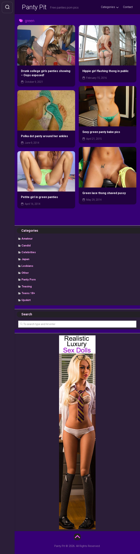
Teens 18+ (28, 293)
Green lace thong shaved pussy (104, 193)
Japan (25, 259)
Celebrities (29, 252)
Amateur (27, 239)
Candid (26, 246)
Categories (108, 7)
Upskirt (26, 300)
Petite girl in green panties (39, 197)
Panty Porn (29, 280)
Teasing (27, 286)
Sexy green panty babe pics (101, 132)
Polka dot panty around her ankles (44, 136)
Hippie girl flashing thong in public (105, 71)
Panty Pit (34, 7)
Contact (128, 7)
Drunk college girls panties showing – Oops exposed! (45, 73)
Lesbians (27, 266)
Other (25, 273)
